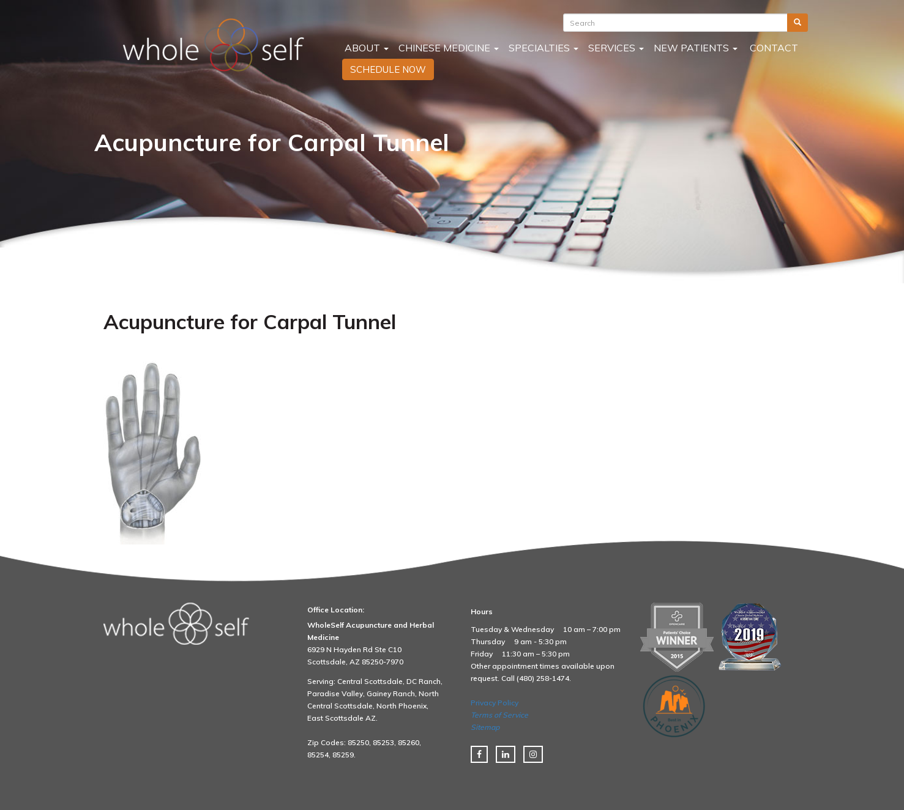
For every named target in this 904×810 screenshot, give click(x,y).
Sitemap (485, 727)
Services (616, 48)
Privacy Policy (494, 702)
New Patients (696, 48)
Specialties (543, 48)
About (365, 48)
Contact (772, 48)
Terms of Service (499, 714)
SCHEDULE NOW (388, 69)
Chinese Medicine (448, 48)
